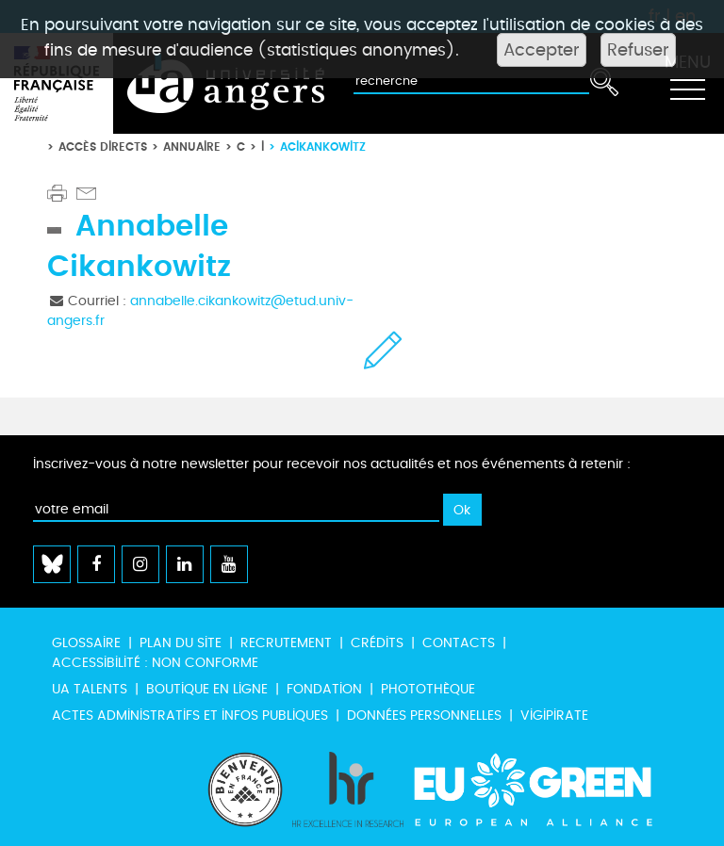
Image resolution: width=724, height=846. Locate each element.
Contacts (458, 643)
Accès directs (102, 146)
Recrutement (286, 643)
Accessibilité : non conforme (155, 663)
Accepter (541, 50)
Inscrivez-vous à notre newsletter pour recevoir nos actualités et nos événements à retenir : (332, 464)
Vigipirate (554, 715)
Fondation (324, 689)
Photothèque (428, 689)
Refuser (638, 50)
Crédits (377, 643)
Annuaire (192, 146)
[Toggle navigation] (687, 84)
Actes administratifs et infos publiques (190, 715)
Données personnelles (424, 715)
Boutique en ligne (207, 689)
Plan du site (181, 643)
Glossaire (86, 643)
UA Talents (89, 689)
